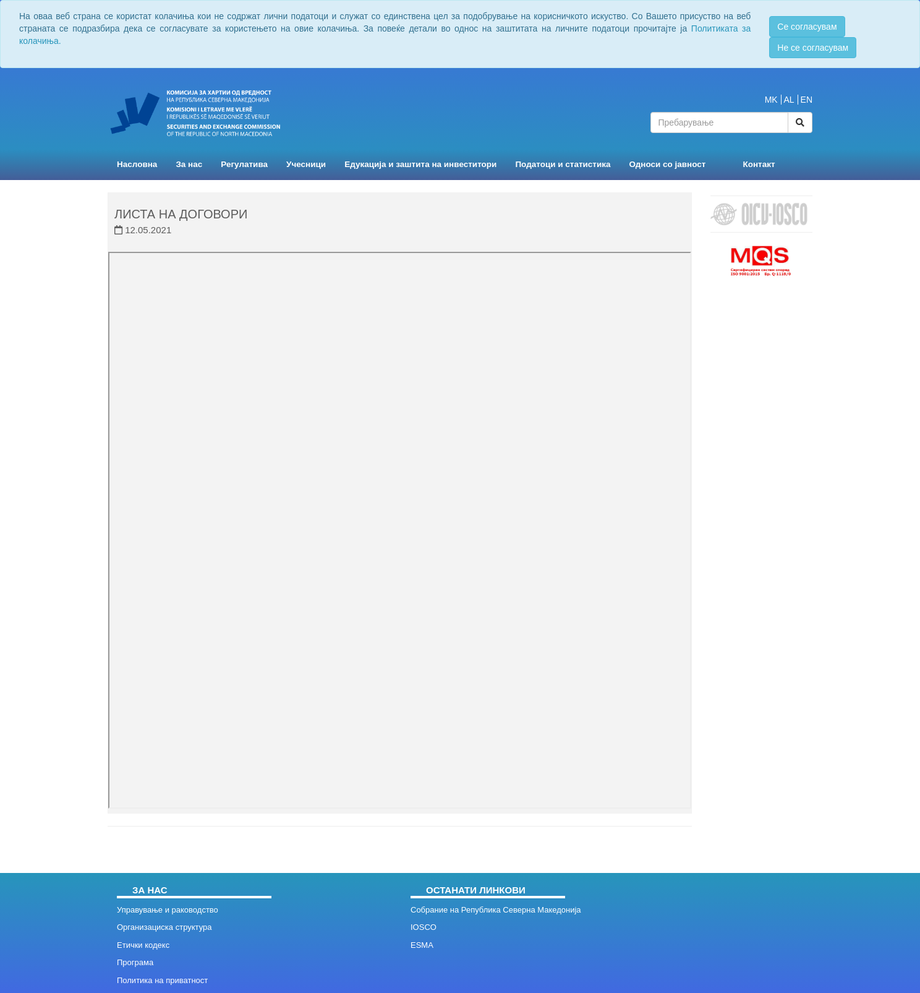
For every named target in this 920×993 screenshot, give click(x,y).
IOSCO (424, 927)
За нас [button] (189, 164)
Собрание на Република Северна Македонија (496, 909)
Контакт (759, 164)
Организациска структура (164, 927)
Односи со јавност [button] (667, 164)
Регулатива (244, 164)
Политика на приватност (162, 980)
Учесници (306, 164)
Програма (135, 962)
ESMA (422, 945)
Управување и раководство (167, 909)
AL (789, 100)
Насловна (137, 164)
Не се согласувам (812, 48)
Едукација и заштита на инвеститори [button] (420, 164)
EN (806, 100)
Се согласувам (807, 27)
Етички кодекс (143, 945)
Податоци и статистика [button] (562, 164)
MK (771, 100)
